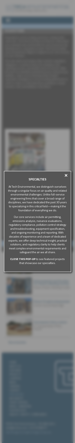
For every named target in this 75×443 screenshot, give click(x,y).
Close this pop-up (22, 259)
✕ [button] (66, 175)
